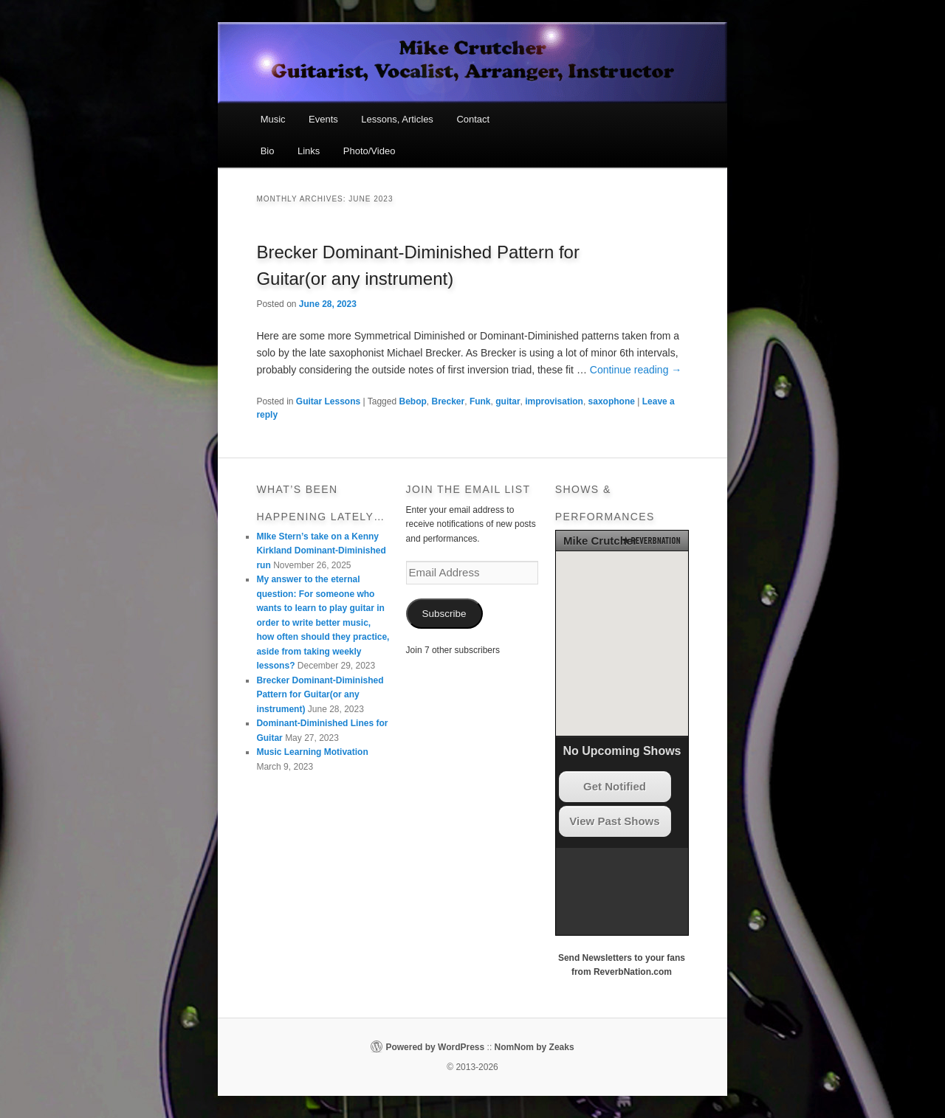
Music (273, 119)
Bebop (412, 401)
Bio (268, 150)
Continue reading (636, 370)
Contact (472, 119)
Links (309, 150)
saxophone (611, 401)
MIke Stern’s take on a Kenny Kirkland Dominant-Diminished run (320, 550)
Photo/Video (369, 150)
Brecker (448, 401)
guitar (507, 401)
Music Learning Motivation (312, 752)
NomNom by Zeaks (534, 1047)
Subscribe (444, 613)
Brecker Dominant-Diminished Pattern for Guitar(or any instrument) (319, 694)
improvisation (554, 401)
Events (323, 119)
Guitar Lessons (328, 401)
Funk (480, 401)
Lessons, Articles (397, 119)
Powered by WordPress (434, 1047)
